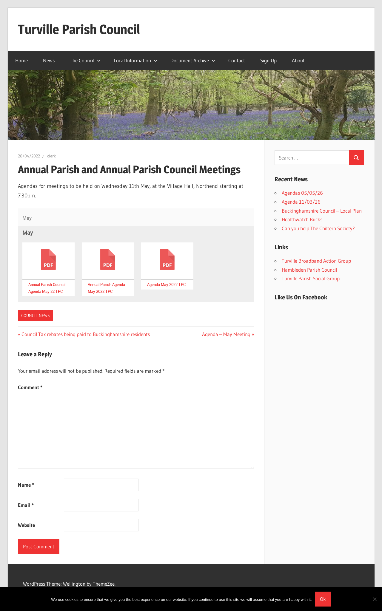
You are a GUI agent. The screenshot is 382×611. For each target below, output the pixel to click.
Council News (35, 315)
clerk (51, 156)
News (49, 60)
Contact (236, 60)
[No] (375, 599)
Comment (30, 387)
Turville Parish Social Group (311, 278)
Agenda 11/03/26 (301, 202)
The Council (85, 60)
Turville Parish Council (79, 29)
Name (26, 485)
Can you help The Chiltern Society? (318, 228)
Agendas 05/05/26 (302, 193)
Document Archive (192, 60)
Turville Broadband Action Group (316, 261)
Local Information (136, 60)
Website (26, 525)
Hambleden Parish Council (309, 270)
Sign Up (268, 60)
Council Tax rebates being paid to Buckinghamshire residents (85, 334)
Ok (323, 599)
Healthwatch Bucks (302, 219)
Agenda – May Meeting (226, 334)
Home (21, 60)
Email (26, 505)
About (298, 60)
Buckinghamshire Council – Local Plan (322, 211)
